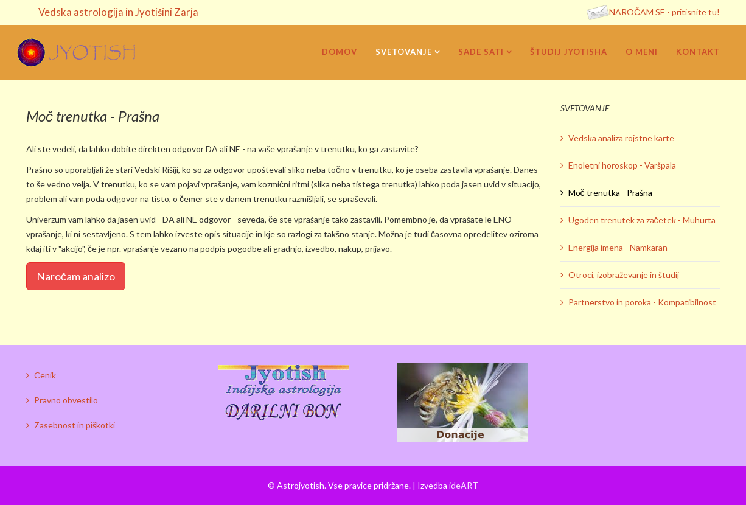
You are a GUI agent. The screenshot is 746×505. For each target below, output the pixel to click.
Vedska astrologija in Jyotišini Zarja (118, 11)
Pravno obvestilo (66, 400)
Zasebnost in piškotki (74, 425)
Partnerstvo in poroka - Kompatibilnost (642, 302)
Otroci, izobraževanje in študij (623, 275)
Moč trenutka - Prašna (610, 192)
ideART (463, 485)
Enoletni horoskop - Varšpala (622, 165)
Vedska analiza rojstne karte (621, 138)
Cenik (45, 375)
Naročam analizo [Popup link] (76, 276)
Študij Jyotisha (568, 52)
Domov (339, 52)
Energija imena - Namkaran (618, 247)
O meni (642, 52)
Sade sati (481, 52)
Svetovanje (403, 52)
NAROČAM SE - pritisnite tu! (664, 12)
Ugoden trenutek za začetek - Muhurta (642, 220)
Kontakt (698, 52)
